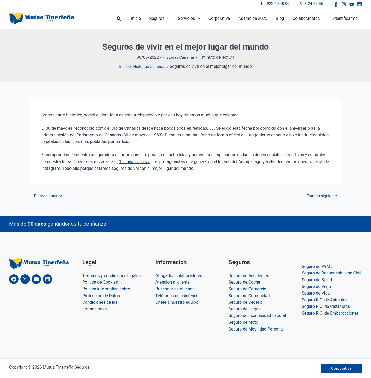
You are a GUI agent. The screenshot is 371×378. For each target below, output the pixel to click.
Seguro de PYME (317, 266)
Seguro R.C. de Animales (324, 299)
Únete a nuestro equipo (176, 301)
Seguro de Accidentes (249, 275)
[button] (119, 18)
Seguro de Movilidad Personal (256, 328)
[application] (167, 18)
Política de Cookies (100, 282)
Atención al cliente (172, 282)
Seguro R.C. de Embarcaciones (330, 312)
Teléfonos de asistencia (177, 295)
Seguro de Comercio (247, 288)
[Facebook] (336, 4)
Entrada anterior (46, 196)
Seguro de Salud (317, 279)
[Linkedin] (359, 4)
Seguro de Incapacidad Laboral (257, 315)
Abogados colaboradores (178, 275)
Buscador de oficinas (174, 288)
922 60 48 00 (278, 3)
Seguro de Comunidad (249, 295)
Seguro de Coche (244, 282)
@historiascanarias (135, 161)
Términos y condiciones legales (111, 275)
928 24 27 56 (311, 3)
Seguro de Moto (243, 322)
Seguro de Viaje (316, 286)
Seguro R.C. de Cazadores (326, 306)
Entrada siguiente (323, 196)
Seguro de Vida (316, 292)
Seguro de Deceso (245, 301)
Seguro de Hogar (244, 308)
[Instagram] (343, 4)
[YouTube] (351, 4)
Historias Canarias (179, 57)
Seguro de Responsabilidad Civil (331, 273)
